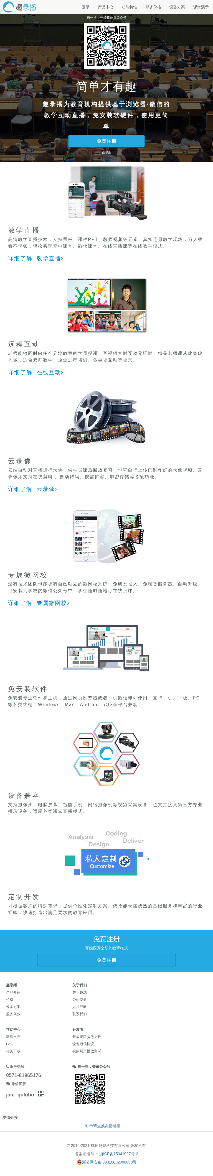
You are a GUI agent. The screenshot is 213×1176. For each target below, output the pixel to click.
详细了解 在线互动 (36, 372)
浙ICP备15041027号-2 (118, 1154)
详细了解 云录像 (32, 489)
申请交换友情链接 (102, 1126)
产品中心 (105, 7)
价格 (9, 999)
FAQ (9, 1044)
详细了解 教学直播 (36, 258)
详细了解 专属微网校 (39, 603)
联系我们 (79, 1014)
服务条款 (13, 1014)
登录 (86, 7)
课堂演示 (201, 7)
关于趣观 (79, 992)
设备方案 (177, 7)
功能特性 (129, 7)
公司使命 (79, 999)
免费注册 (106, 141)
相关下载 (13, 1051)
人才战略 (79, 1007)
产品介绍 (13, 992)
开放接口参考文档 (86, 1037)
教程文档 (13, 1037)
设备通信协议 (83, 1044)
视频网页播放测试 (86, 1051)
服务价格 (153, 7)
